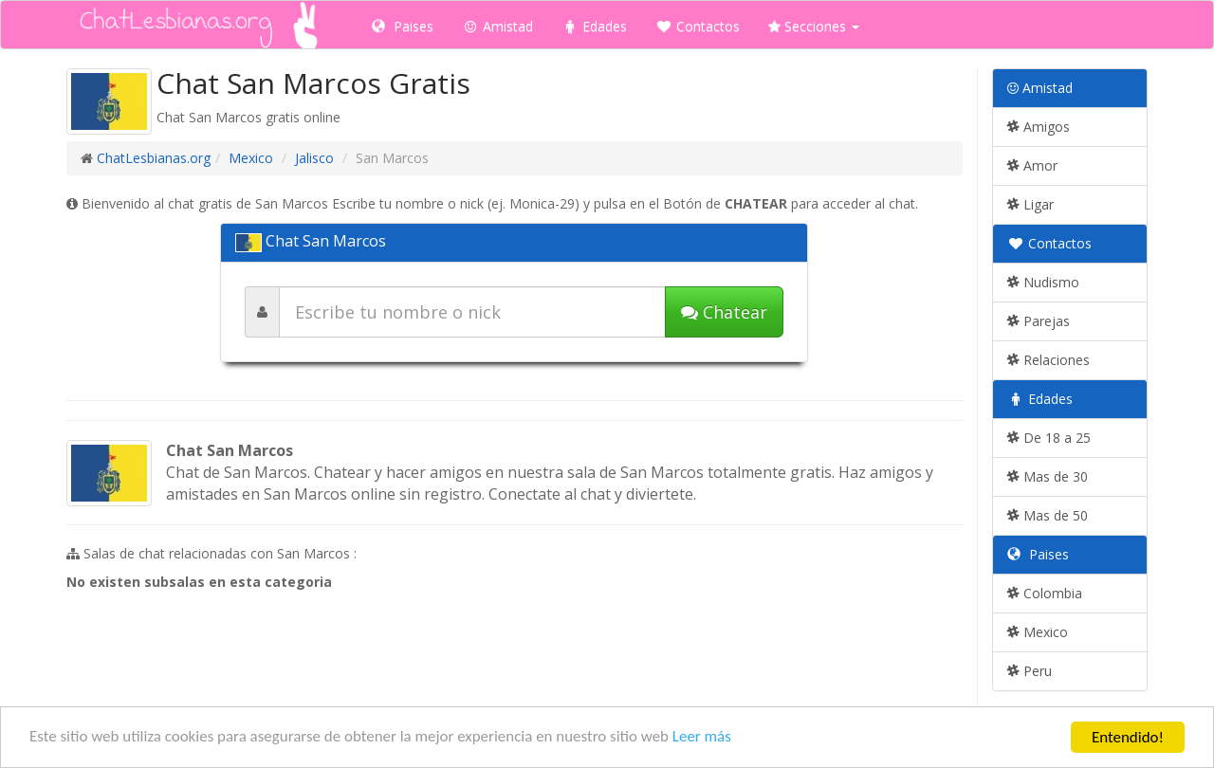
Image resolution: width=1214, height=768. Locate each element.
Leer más (703, 740)
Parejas (1038, 321)
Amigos (1038, 127)
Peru (1029, 671)
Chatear (724, 312)
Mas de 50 (1047, 515)
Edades (594, 26)
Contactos (697, 26)
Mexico (251, 158)
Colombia (1044, 593)
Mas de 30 (1047, 476)
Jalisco (314, 158)
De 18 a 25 (1049, 438)
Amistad (497, 26)
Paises (402, 26)
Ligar (1030, 204)
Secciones (813, 26)
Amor (1032, 165)
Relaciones (1048, 360)
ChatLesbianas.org (154, 158)
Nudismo (1043, 282)
